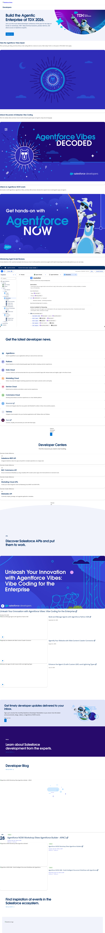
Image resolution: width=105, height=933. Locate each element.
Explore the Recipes (5, 328)
